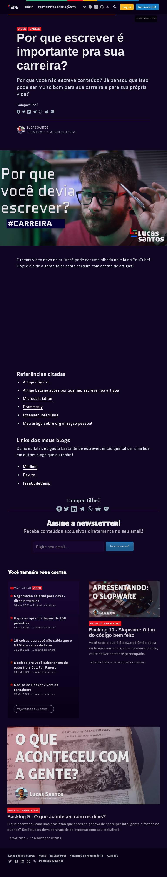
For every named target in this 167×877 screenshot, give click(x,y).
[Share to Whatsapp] (40, 111)
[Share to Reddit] (46, 111)
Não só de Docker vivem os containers (36, 687)
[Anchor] (12, 588)
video (22, 29)
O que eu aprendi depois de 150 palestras (40, 620)
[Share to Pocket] (52, 111)
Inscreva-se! (147, 7)
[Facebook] (90, 7)
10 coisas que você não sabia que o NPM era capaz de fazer (43, 643)
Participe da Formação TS (57, 7)
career (34, 29)
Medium (30, 467)
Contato (112, 855)
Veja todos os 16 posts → (34, 709)
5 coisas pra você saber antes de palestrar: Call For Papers (41, 665)
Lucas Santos (37, 128)
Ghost (59, 861)
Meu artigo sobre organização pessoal (57, 423)
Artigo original (36, 382)
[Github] (102, 7)
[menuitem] (29, 7)
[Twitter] (84, 7)
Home (29, 7)
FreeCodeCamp (37, 483)
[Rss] (107, 7)
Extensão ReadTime (40, 415)
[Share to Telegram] (34, 111)
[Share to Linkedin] (29, 111)
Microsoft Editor (38, 398)
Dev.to (29, 475)
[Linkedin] (96, 7)
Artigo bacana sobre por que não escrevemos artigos (71, 390)
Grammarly (33, 407)
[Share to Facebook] (18, 111)
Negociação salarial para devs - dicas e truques (39, 598)
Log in (127, 7)
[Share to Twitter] (23, 111)
